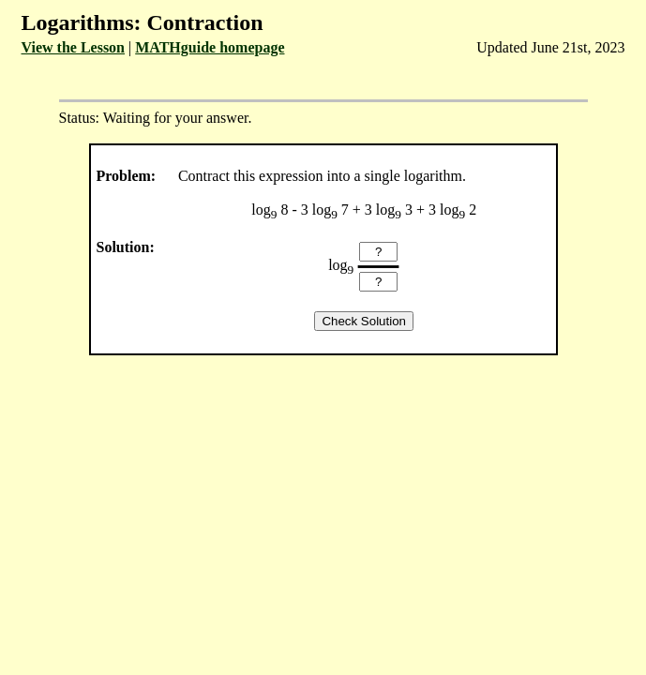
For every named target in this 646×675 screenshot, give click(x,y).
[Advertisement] (323, 513)
